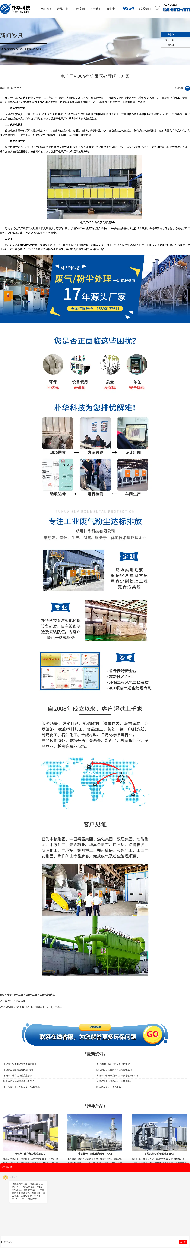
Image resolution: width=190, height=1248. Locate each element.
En (157, 8)
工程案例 (79, 8)
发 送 (183, 1242)
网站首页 (46, 8)
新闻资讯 (128, 8)
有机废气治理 (27, 245)
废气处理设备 (107, 222)
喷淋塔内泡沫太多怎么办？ (109, 1087)
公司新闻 (169, 45)
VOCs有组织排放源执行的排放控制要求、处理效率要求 (31, 1007)
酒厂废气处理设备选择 (12, 1001)
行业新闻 (169, 34)
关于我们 (95, 8)
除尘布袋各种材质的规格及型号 (18, 1081)
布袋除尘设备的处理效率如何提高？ (21, 1064)
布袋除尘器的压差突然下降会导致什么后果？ (118, 1075)
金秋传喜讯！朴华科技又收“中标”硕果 (21, 1087)
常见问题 (169, 39)
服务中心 (112, 8)
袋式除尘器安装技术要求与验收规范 (114, 1069)
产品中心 (62, 8)
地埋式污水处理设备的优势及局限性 (114, 1081)
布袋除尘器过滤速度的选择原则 (18, 1069)
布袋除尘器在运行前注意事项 (17, 1075)
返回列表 (178, 88)
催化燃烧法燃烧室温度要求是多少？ (114, 1064)
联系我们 (145, 8)
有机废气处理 (39, 102)
